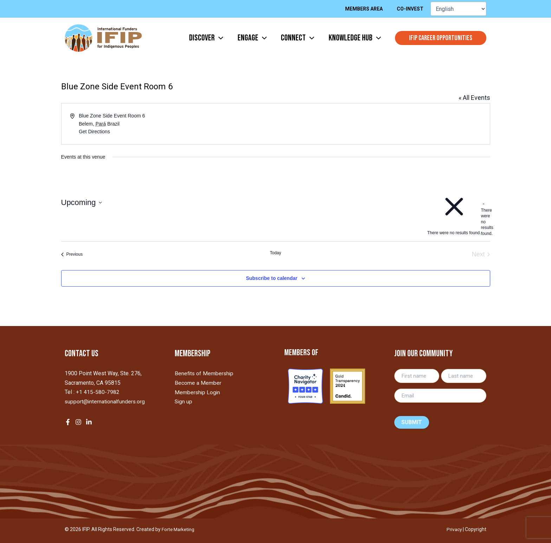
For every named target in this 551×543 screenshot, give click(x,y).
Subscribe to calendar (271, 278)
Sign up (184, 401)
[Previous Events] (72, 254)
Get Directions (94, 131)
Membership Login (198, 392)
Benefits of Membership (205, 373)
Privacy (454, 529)
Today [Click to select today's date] (275, 252)
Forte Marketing (179, 529)
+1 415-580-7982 (97, 392)
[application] (209, 38)
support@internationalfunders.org (106, 401)
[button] (440, 38)
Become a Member (198, 382)
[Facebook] (68, 422)
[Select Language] (458, 9)
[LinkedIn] (89, 422)
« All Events (474, 97)
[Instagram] (78, 422)
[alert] (483, 218)
